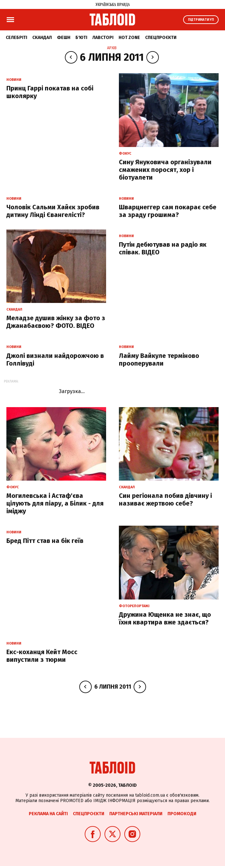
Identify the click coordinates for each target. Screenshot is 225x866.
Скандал (42, 37)
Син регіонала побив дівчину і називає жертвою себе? (165, 499)
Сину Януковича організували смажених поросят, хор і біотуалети (165, 169)
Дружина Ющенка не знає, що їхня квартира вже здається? (165, 618)
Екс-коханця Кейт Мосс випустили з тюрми (41, 655)
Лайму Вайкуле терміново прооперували (159, 359)
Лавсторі (102, 37)
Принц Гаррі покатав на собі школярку (49, 92)
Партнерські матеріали (135, 813)
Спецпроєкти (160, 37)
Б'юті (81, 37)
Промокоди (181, 813)
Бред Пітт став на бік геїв (44, 541)
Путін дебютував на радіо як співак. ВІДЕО (162, 248)
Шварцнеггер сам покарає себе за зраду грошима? (167, 211)
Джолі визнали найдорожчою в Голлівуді (55, 359)
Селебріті (16, 37)
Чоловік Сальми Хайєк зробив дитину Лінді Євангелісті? (52, 211)
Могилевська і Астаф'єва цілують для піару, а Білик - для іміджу (55, 503)
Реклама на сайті (48, 813)
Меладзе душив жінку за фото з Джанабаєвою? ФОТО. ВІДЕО (55, 321)
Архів (112, 48)
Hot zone (129, 37)
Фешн (63, 37)
